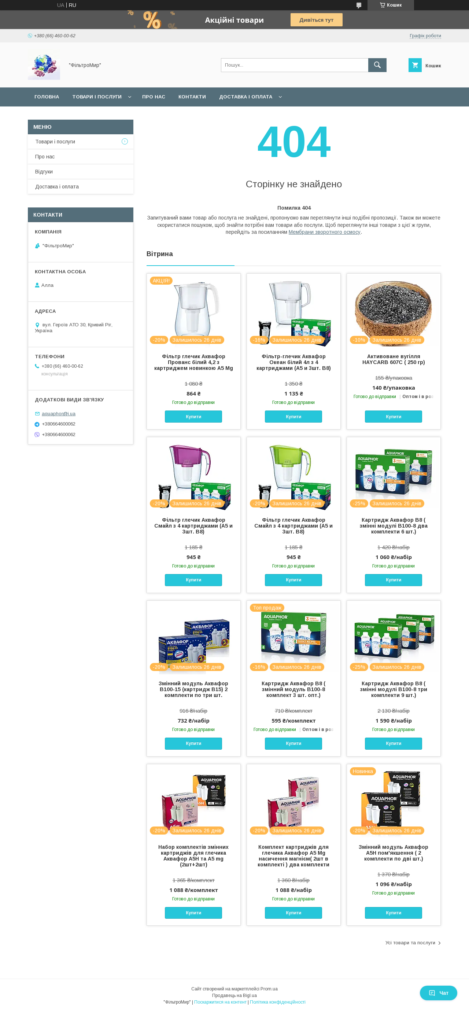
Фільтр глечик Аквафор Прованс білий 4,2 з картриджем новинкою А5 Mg (193, 362)
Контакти (192, 97)
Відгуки (44, 172)
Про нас (153, 97)
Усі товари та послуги (410, 942)
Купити (193, 416)
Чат (438, 993)
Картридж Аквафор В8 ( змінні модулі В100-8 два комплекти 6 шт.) (394, 526)
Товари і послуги (97, 97)
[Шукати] (377, 65)
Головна (46, 97)
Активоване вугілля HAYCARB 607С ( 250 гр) (393, 359)
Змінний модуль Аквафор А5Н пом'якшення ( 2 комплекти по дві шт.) (393, 853)
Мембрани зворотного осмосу (325, 232)
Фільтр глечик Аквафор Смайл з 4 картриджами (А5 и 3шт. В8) (193, 526)
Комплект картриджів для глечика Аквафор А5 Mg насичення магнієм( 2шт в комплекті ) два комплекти (293, 855)
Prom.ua (269, 989)
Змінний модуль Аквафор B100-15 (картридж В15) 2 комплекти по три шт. (193, 689)
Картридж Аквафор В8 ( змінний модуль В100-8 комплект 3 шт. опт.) (293, 689)
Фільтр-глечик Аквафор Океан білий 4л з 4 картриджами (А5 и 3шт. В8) (293, 362)
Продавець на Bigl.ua (234, 995)
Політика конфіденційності (278, 1002)
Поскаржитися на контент (220, 1002)
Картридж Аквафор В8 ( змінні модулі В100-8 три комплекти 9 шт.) (393, 689)
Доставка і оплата (245, 97)
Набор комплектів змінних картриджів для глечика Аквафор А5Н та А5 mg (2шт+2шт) (193, 855)
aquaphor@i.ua (58, 413)
